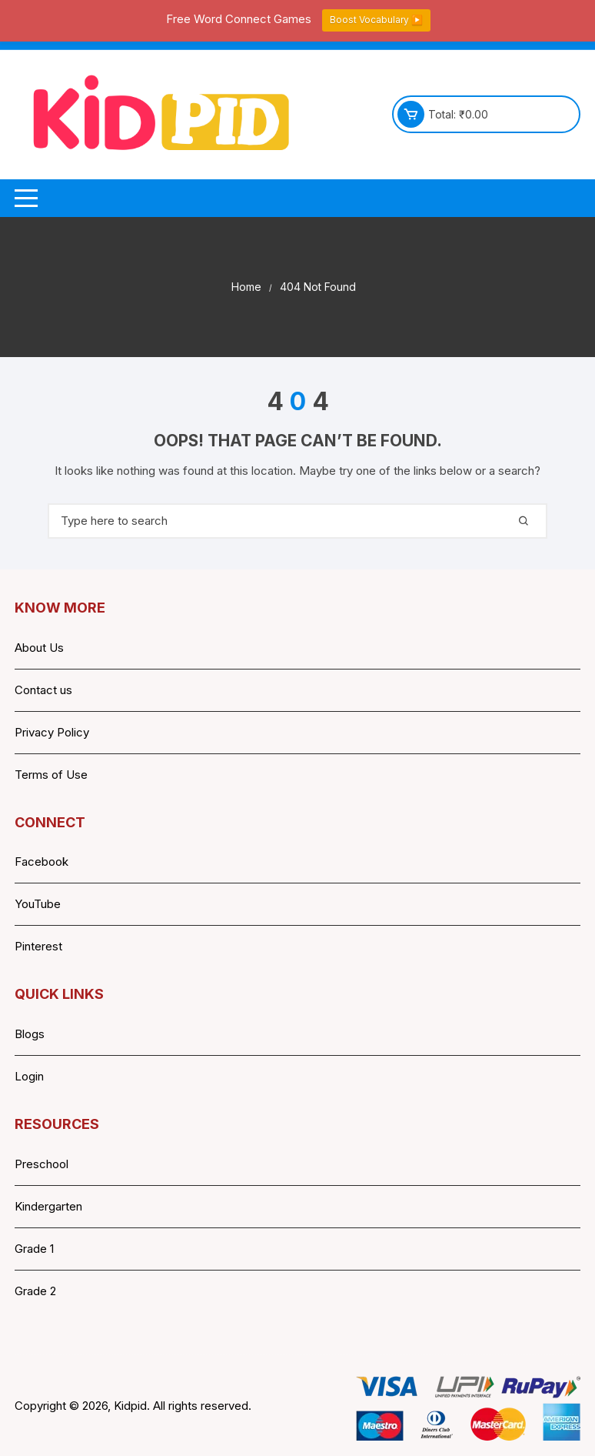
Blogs (30, 1034)
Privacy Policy (52, 732)
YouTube (38, 904)
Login (29, 1076)
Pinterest (38, 946)
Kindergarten (48, 1206)
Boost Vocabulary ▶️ (376, 19)
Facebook (41, 861)
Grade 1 (34, 1248)
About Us (39, 647)
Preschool (41, 1164)
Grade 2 (35, 1291)
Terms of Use (51, 774)
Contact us (43, 690)
